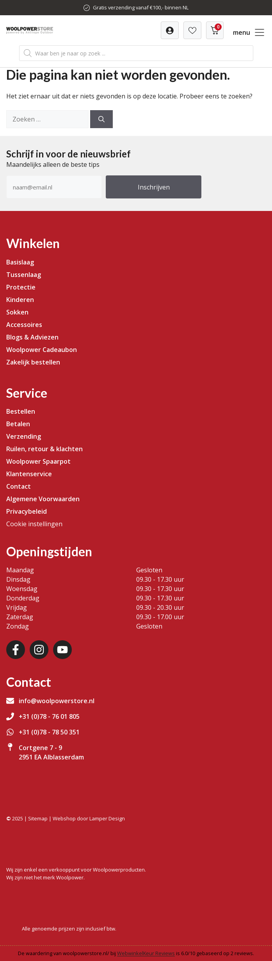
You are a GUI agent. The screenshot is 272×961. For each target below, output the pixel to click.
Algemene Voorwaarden (43, 499)
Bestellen (20, 411)
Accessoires (24, 324)
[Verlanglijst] (170, 30)
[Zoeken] (101, 119)
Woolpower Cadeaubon (41, 349)
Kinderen (20, 299)
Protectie (21, 287)
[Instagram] (39, 649)
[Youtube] (62, 649)
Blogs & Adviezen (32, 337)
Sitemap (38, 818)
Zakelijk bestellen (33, 362)
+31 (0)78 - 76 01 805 (49, 716)
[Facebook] (15, 649)
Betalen (18, 424)
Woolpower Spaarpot (38, 461)
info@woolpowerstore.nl (56, 701)
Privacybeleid (26, 511)
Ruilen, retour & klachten (44, 449)
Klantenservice (29, 474)
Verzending (23, 436)
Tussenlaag (23, 274)
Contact (18, 486)
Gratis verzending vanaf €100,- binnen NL (140, 7)
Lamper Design (107, 818)
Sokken (17, 312)
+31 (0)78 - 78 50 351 (49, 732)
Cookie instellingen (34, 524)
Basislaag (20, 262)
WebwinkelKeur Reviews (146, 953)
